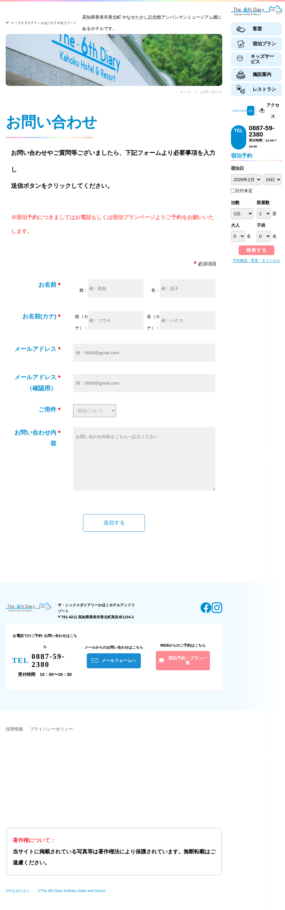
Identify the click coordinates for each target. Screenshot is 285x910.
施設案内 (262, 74)
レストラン (264, 89)
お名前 (47, 284)
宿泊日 (237, 168)
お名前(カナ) (39, 316)
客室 (257, 28)
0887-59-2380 (262, 131)
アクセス (272, 111)
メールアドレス (35, 349)
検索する (256, 250)
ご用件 (47, 409)
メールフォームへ (118, 670)
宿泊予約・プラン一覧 (187, 670)
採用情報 (14, 739)
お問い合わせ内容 (35, 438)
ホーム (185, 92)
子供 (261, 225)
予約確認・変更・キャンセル (256, 260)
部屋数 (263, 202)
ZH (250, 111)
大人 (235, 225)
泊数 (235, 202)
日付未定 (242, 190)
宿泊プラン (264, 43)
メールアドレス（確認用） (35, 383)
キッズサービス (262, 59)
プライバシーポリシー (51, 739)
